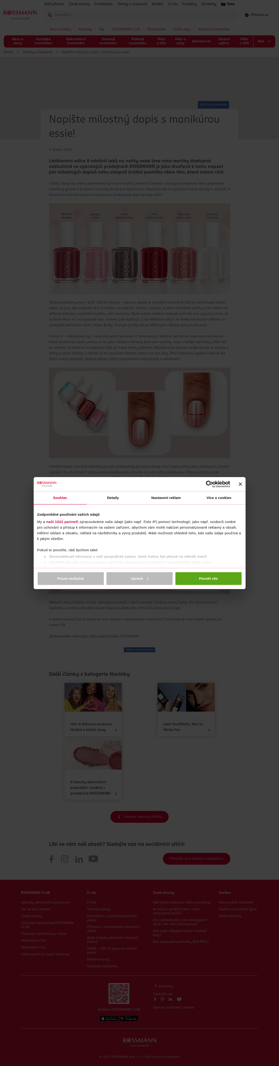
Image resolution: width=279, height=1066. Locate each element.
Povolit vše (208, 578)
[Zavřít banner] (240, 484)
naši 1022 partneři (62, 522)
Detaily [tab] (113, 498)
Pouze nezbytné (70, 578)
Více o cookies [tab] (218, 498)
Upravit (140, 578)
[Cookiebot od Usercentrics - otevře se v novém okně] (209, 484)
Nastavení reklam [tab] (166, 498)
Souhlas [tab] (60, 498)
